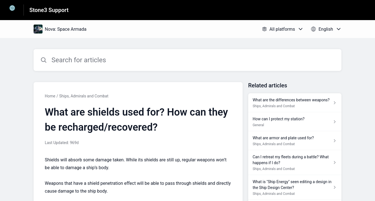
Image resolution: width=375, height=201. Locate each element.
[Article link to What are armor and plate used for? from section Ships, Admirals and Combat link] (294, 140)
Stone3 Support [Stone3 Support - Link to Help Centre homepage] (49, 10)
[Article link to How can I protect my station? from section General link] (294, 121)
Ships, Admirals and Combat (83, 96)
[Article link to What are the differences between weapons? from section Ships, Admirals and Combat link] (294, 102)
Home (50, 96)
